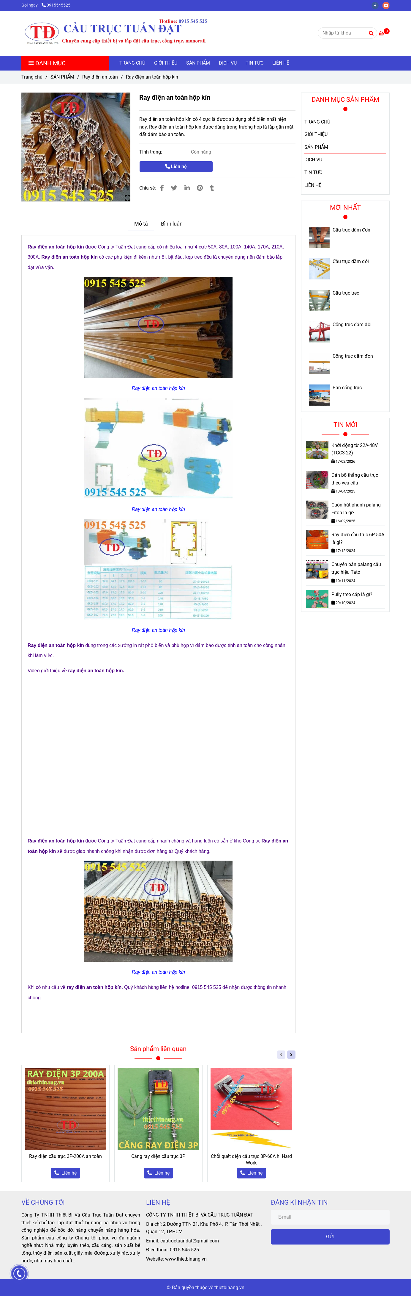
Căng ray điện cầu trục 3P (158, 1156)
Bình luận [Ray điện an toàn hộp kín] (172, 224)
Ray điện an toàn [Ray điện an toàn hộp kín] (100, 77)
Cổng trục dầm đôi (352, 324)
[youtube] (387, 5)
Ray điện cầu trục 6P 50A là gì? (357, 538)
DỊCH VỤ (228, 63)
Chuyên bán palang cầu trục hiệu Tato (356, 568)
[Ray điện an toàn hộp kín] (128, 33)
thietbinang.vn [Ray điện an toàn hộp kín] (229, 1287)
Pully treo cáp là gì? (351, 594)
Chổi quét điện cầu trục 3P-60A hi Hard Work (251, 1159)
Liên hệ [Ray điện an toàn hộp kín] (176, 166)
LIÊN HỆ (280, 63)
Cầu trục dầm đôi (351, 261)
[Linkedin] (187, 188)
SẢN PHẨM (198, 63)
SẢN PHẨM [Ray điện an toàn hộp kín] (62, 77)
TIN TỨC (254, 63)
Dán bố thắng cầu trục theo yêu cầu (354, 479)
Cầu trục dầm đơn (351, 230)
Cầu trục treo (346, 293)
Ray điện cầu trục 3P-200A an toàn (65, 1156)
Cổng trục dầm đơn (353, 356)
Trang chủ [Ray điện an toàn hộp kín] (31, 77)
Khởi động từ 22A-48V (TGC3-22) (354, 449)
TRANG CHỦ (132, 63)
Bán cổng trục (347, 387)
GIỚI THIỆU (165, 63)
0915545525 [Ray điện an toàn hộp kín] (56, 5)
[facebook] (377, 5)
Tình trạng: (151, 152)
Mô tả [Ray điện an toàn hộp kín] (141, 224)
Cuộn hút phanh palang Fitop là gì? (356, 508)
